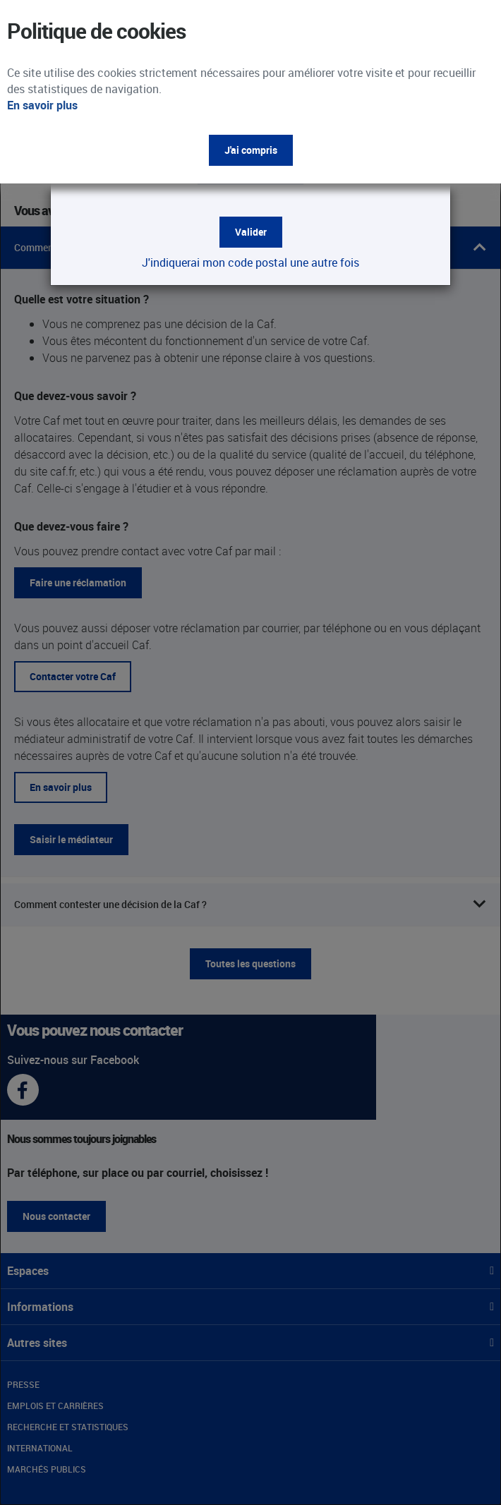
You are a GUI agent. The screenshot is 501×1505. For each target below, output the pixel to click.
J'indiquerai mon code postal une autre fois (250, 262)
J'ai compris (250, 150)
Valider (251, 231)
